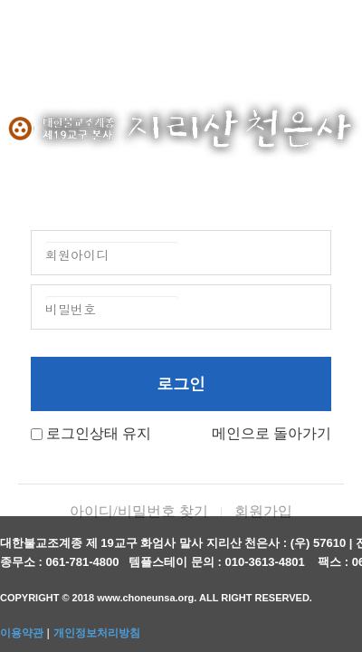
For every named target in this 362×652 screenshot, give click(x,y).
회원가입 (263, 511)
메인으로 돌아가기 (271, 433)
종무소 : (23, 562)
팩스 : (335, 562)
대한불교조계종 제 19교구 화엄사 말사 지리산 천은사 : (143, 543)
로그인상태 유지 (98, 433)
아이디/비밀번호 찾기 (138, 511)
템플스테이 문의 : (176, 562)
